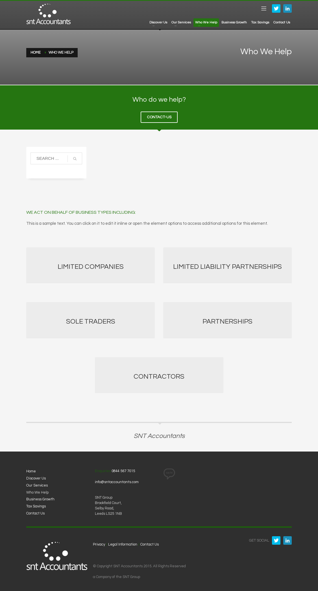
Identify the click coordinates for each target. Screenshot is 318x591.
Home (31, 471)
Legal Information (122, 544)
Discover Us (36, 478)
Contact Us (35, 513)
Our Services (37, 485)
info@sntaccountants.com (117, 482)
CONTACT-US (159, 117)
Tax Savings (36, 506)
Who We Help (37, 492)
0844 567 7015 (123, 471)
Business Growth (40, 499)
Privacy (99, 544)
